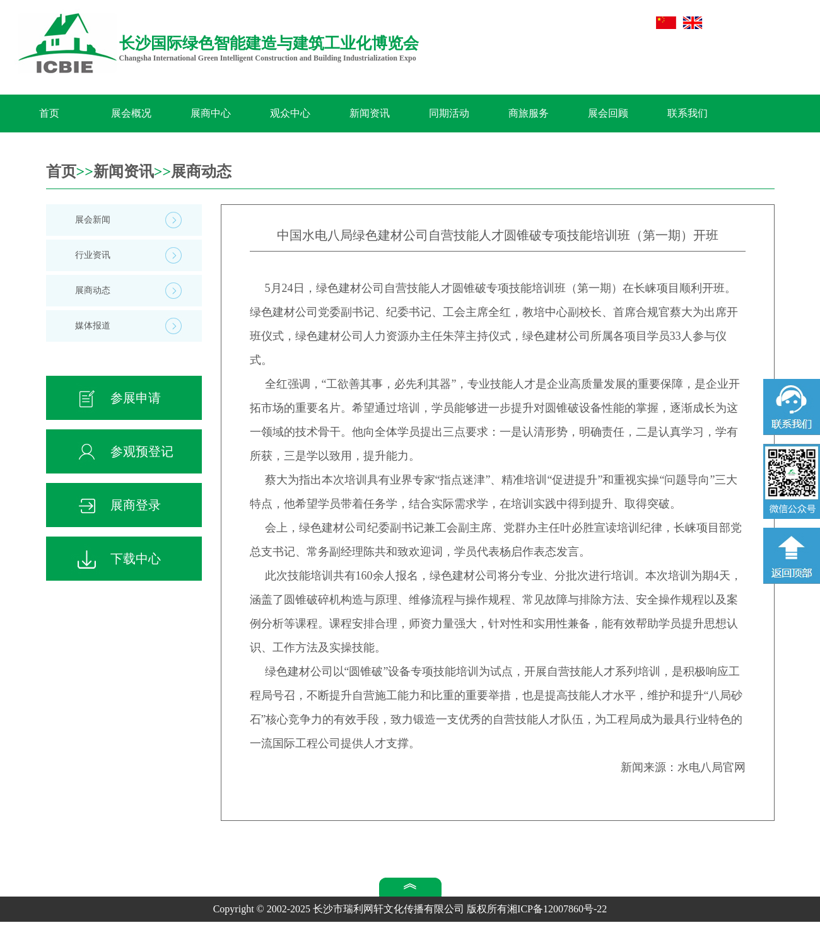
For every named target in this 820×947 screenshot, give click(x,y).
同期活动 (449, 113)
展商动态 (201, 171)
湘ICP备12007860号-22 (557, 908)
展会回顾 (608, 113)
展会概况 (131, 113)
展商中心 (210, 113)
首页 (49, 113)
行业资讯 (92, 255)
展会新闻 (92, 219)
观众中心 (290, 113)
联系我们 (687, 113)
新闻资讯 (369, 113)
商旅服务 (528, 113)
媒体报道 (92, 325)
